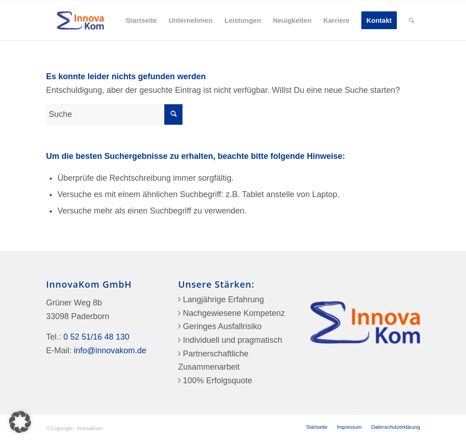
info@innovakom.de (110, 350)
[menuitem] (141, 20)
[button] (20, 422)
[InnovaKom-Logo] (80, 20)
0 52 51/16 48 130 (96, 336)
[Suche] (411, 20)
